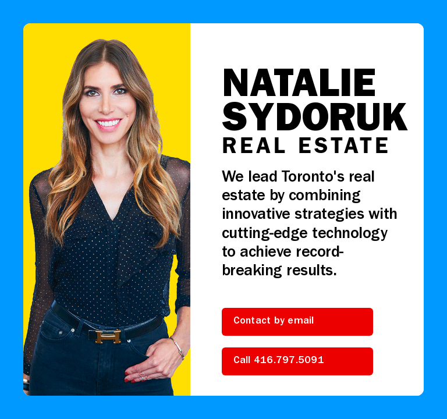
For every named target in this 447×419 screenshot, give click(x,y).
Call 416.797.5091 (278, 361)
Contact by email (273, 322)
